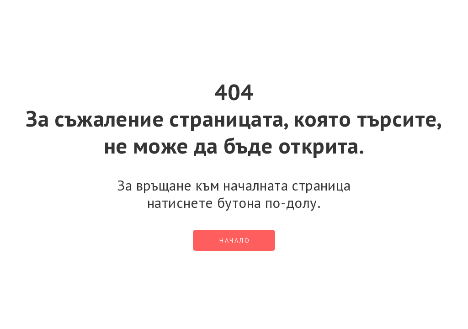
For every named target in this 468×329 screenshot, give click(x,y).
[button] (234, 240)
